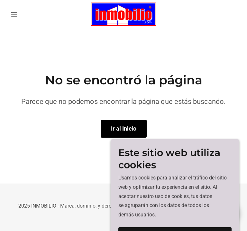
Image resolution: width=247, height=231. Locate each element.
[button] (25, 14)
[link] (123, 14)
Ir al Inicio (123, 128)
